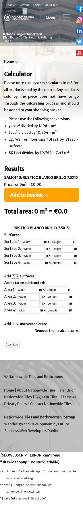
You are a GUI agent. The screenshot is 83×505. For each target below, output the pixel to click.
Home (9, 61)
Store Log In (51, 4)
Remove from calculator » (57, 330)
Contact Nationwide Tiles (51, 404)
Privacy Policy (15, 404)
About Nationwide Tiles (36, 390)
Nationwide (39, 417)
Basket (11, 4)
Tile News (68, 397)
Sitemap (24, 4)
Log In (37, 4)
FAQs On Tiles (46, 397)
